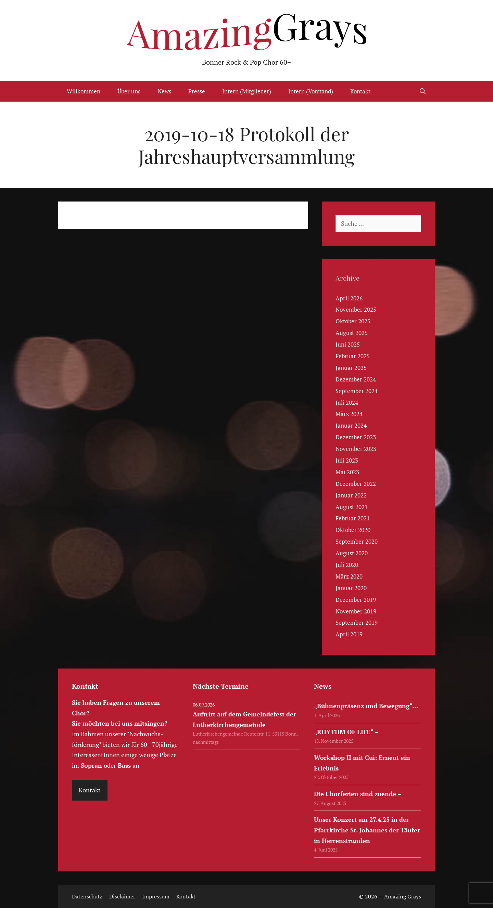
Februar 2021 (353, 518)
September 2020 (357, 541)
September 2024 (357, 391)
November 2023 (356, 449)
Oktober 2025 (353, 321)
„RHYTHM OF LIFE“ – (346, 732)
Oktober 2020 (353, 530)
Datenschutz (87, 896)
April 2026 (349, 298)
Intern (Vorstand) (310, 91)
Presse (196, 91)
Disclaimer (122, 896)
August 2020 (352, 553)
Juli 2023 (347, 460)
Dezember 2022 (356, 484)
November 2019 (356, 611)
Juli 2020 (347, 565)
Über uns (128, 91)
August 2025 (352, 333)
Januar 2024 (351, 425)
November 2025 (356, 309)
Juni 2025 (348, 344)
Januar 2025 (351, 368)
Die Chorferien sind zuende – (357, 794)
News (164, 91)
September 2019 (357, 622)
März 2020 (349, 576)
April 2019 (349, 634)
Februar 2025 (353, 356)
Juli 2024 (347, 402)
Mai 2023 (347, 472)
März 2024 (349, 414)
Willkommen (83, 91)
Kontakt (360, 91)
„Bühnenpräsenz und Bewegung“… (366, 706)
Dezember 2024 (356, 379)
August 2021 (352, 507)
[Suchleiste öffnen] (422, 91)
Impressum (155, 896)
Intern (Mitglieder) (246, 91)
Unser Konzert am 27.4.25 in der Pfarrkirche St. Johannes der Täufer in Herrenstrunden (367, 829)
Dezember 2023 (356, 437)
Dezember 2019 (356, 600)
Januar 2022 (351, 495)
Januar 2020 (351, 588)
